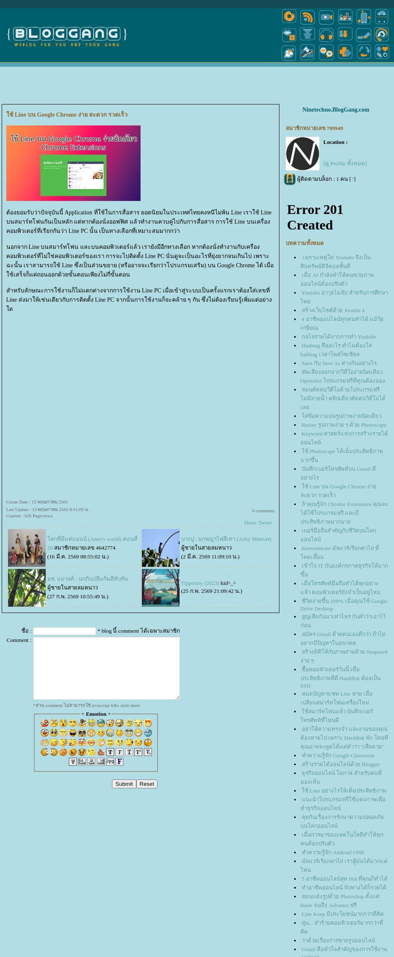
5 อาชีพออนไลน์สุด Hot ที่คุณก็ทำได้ (345, 879)
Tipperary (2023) (200, 583)
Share (250, 522)
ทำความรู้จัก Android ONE (333, 852)
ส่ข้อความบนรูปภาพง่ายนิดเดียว (341, 416)
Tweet (264, 522)
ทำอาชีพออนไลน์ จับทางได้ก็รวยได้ (344, 887)
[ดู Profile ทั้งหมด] (345, 163)
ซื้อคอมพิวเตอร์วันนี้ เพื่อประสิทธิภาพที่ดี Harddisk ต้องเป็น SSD (340, 677)
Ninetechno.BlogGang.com (336, 110)
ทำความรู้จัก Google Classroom (338, 755)
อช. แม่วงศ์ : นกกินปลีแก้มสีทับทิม (87, 579)
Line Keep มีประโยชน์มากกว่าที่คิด (343, 914)
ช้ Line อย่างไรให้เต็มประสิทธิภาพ (344, 791)
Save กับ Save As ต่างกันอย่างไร (339, 363)
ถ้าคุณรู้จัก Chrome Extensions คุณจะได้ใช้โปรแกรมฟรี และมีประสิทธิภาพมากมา (344, 513)
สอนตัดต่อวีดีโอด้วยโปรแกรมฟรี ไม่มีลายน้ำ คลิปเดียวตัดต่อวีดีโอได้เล (343, 398)
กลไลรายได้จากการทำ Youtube (339, 337)
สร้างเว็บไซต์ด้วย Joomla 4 (333, 310)
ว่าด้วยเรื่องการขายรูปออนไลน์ (338, 940)
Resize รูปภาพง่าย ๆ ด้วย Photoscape (344, 425)
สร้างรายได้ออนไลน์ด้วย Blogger (341, 764)
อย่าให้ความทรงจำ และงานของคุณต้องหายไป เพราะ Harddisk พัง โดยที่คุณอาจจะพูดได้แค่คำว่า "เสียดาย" (344, 738)
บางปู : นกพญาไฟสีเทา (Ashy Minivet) (226, 539)
